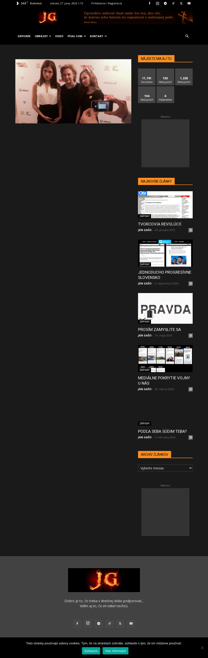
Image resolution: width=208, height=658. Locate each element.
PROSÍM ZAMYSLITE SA (159, 329)
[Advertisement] (165, 143)
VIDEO (59, 36)
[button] (187, 36)
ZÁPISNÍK (23, 36)
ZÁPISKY (144, 216)
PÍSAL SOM (77, 36)
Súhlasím (91, 651)
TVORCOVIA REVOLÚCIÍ (159, 224)
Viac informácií (115, 651)
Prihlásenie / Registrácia (106, 3)
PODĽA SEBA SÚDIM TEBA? (162, 431)
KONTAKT (98, 36)
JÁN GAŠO (144, 230)
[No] (202, 647)
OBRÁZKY (43, 36)
